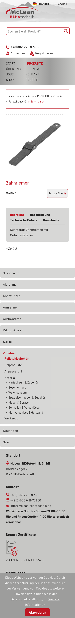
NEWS (37, 69)
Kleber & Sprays (18, 402)
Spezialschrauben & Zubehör (26, 397)
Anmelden (18, 53)
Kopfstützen (12, 296)
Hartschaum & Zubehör (23, 382)
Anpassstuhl (13, 371)
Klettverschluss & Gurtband (25, 412)
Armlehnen (11, 307)
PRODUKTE (35, 63)
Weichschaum (17, 392)
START (10, 63)
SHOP (10, 79)
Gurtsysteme (12, 319)
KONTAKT (32, 74)
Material (10, 378)
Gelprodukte (13, 365)
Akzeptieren (37, 612)
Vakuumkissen (13, 330)
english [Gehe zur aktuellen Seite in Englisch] (62, 3)
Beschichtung (17, 387)
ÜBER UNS (13, 69)
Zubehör (9, 353)
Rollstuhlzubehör (16, 358)
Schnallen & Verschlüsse (24, 407)
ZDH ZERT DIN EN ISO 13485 (25, 560)
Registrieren (44, 53)
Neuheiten (10, 430)
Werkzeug (11, 418)
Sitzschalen (11, 273)
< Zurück (12, 248)
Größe (13, 192)
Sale (6, 442)
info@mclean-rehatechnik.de (30, 505)
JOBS (10, 74)
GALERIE (32, 79)
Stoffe (7, 341)
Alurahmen (10, 284)
